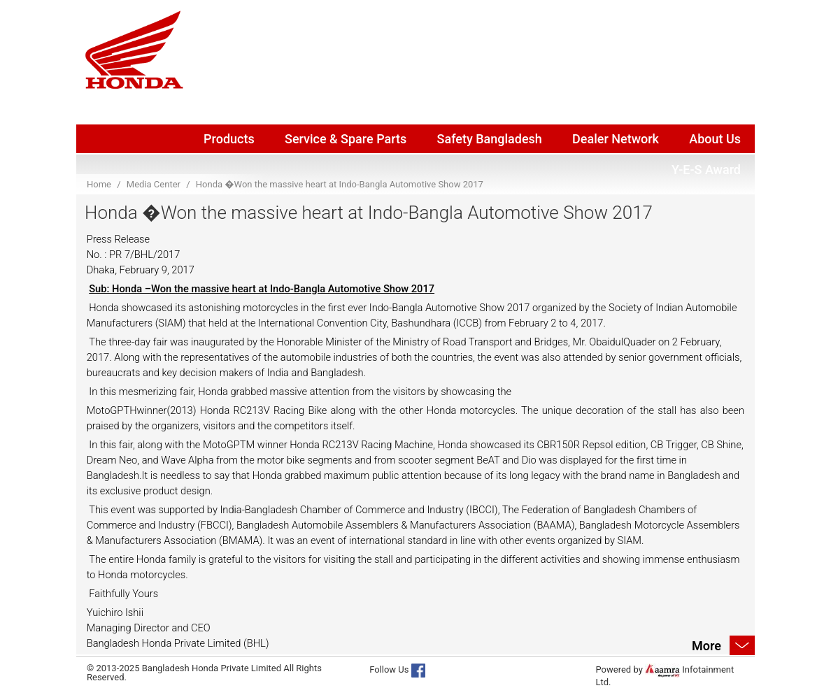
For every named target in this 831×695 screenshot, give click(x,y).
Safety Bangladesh (489, 138)
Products (229, 138)
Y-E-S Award (706, 169)
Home (99, 184)
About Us (715, 138)
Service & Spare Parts (345, 138)
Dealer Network (615, 138)
